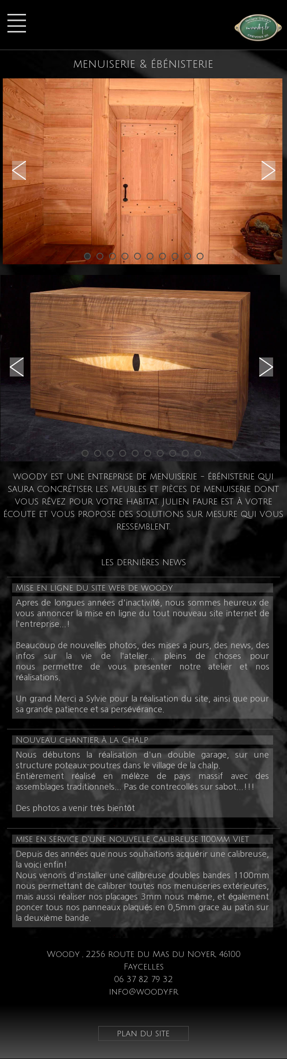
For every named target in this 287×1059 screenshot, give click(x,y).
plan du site (143, 1033)
